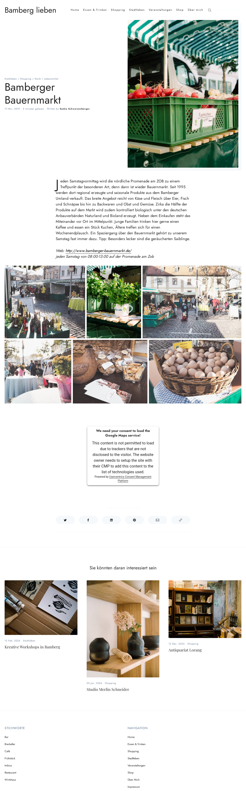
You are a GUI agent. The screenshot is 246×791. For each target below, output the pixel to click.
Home (75, 10)
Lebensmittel (51, 79)
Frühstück (10, 758)
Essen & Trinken (95, 10)
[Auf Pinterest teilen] (134, 520)
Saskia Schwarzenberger (75, 109)
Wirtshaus (10, 780)
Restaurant (10, 772)
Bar (6, 737)
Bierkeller (10, 744)
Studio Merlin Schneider (108, 689)
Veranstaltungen (160, 10)
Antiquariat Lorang (185, 649)
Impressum (134, 787)
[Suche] (209, 10)
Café (7, 751)
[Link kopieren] (180, 520)
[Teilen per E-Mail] (157, 520)
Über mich (195, 10)
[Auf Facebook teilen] (88, 520)
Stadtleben (137, 10)
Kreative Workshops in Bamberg (32, 646)
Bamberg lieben (30, 10)
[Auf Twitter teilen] (65, 520)
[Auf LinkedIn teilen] (111, 520)
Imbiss (8, 765)
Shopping (118, 10)
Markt (38, 79)
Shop (180, 10)
